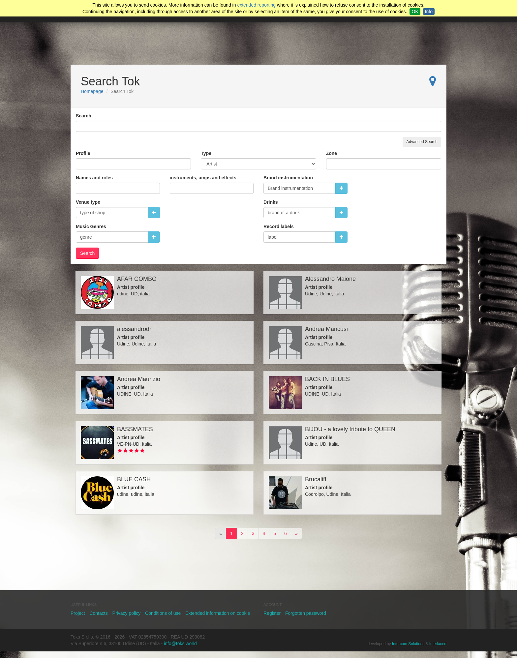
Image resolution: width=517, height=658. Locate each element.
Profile (83, 153)
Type (206, 153)
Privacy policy (126, 613)
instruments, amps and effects (203, 177)
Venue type (88, 202)
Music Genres (91, 226)
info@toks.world (180, 643)
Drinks (270, 202)
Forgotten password (305, 613)
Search (83, 115)
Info (429, 11)
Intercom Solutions (408, 644)
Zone (331, 153)
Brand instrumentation (288, 177)
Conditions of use (163, 613)
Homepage (92, 91)
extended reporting (256, 5)
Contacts (98, 613)
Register (272, 613)
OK (414, 11)
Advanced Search (422, 141)
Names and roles (94, 177)
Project (78, 613)
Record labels (278, 226)
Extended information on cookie (217, 613)
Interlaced (437, 644)
